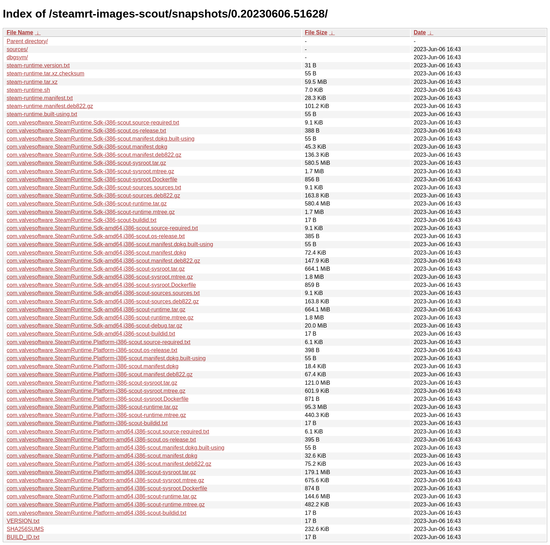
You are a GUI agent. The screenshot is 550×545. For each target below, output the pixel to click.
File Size (316, 32)
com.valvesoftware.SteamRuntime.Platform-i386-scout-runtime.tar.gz (92, 407)
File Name (20, 32)
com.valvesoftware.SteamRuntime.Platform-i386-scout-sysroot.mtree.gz (96, 391)
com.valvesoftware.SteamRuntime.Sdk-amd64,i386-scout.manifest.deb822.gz (103, 261)
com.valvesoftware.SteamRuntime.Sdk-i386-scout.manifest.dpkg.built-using (100, 139)
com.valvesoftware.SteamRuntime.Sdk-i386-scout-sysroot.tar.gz (86, 163)
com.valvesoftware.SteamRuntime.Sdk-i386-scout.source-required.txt (93, 123)
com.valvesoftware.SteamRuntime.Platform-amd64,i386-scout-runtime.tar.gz (102, 496)
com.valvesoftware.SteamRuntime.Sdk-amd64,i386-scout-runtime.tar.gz (96, 309)
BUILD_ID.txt (23, 537)
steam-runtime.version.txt (38, 65)
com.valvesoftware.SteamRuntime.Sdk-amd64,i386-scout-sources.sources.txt (103, 293)
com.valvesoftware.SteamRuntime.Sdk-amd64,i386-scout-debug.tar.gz (94, 326)
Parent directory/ (27, 41)
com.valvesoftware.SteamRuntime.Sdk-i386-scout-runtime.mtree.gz (91, 212)
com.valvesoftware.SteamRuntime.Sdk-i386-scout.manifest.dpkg (87, 147)
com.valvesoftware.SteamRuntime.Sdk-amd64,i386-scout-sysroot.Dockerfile (101, 285)
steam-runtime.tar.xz (32, 82)
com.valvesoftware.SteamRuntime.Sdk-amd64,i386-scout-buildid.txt (91, 334)
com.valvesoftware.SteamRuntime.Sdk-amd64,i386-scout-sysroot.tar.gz (96, 269)
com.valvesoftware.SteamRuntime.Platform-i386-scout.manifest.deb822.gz (100, 374)
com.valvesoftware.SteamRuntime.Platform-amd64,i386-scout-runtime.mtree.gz (106, 504)
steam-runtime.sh (28, 90)
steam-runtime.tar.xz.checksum (45, 73)
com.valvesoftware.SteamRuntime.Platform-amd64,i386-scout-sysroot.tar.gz (101, 472)
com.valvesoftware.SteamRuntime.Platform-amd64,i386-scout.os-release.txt (101, 440)
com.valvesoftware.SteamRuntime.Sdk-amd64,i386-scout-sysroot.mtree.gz (100, 277)
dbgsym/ (17, 57)
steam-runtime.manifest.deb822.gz (50, 106)
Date (420, 32)
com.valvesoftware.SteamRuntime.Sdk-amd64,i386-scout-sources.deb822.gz (103, 301)
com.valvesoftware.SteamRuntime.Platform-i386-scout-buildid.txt (87, 423)
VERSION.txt (23, 521)
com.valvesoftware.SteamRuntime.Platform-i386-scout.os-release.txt (92, 350)
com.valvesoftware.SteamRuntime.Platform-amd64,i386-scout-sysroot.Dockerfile (107, 488)
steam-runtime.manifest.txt (40, 98)
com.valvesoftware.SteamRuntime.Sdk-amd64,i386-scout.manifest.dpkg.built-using (110, 244)
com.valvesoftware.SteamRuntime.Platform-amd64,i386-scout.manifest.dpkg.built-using (115, 448)
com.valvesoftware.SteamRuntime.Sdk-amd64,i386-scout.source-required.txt (102, 228)
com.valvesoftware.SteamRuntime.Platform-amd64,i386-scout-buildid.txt (96, 513)
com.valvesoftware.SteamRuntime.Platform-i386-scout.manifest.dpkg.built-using (106, 358)
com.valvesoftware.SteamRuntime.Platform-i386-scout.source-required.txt (98, 342)
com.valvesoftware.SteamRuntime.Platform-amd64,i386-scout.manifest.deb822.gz (109, 464)
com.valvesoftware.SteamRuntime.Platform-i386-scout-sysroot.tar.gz (92, 383)
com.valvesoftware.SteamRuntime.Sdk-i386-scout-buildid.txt (81, 220)
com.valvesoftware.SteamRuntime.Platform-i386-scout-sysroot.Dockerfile (97, 399)
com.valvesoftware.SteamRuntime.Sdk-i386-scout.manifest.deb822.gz (94, 155)
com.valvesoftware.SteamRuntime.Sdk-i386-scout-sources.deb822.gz (93, 196)
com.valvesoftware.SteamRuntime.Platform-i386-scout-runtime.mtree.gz (96, 415)
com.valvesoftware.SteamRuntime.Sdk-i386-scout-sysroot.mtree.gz (90, 171)
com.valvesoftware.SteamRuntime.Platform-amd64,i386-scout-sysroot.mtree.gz (105, 480)
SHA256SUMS (25, 529)
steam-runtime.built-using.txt (42, 114)
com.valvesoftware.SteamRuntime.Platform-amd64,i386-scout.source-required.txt (108, 432)
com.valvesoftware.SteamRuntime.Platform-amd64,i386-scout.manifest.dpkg (102, 456)
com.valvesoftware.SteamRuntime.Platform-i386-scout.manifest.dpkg (93, 366)
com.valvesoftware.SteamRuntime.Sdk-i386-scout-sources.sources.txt (94, 187)
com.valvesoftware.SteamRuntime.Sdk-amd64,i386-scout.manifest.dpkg (96, 253)
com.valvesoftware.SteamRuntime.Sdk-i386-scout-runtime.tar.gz (87, 204)
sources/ (17, 49)
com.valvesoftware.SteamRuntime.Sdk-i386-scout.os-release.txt (86, 131)
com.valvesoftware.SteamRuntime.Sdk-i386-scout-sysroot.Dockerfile (92, 179)
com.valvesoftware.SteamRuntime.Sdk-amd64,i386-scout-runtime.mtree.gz (100, 318)
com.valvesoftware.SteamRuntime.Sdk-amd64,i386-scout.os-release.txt (96, 236)
